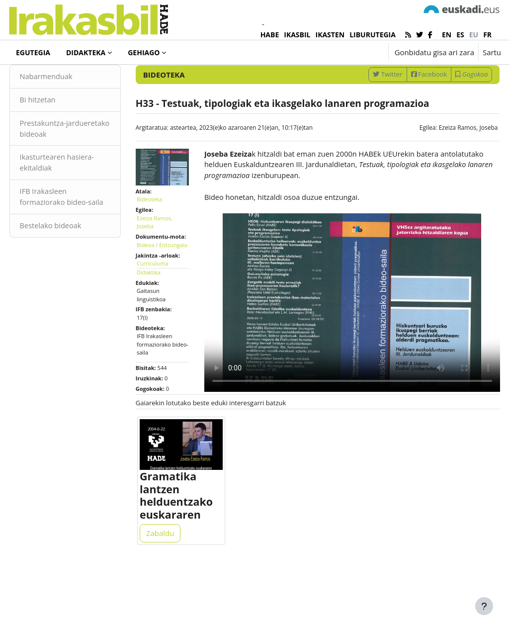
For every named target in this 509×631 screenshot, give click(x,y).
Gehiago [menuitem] (144, 52)
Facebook (410, 105)
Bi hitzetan (56, 132)
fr (487, 34)
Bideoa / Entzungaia (160, 293)
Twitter (369, 105)
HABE (269, 34)
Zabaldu (169, 587)
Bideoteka (41, 79)
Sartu (492, 52)
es (460, 34)
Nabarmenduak (65, 108)
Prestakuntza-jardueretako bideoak (75, 160)
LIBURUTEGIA (372, 34)
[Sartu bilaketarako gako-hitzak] (394, 79)
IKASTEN (330, 34)
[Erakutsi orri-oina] (484, 606)
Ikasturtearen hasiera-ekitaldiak (76, 195)
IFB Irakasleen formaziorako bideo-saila (73, 236)
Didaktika (158, 325)
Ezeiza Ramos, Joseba (449, 159)
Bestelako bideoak (69, 270)
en (446, 34)
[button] (349, 52)
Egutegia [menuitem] (33, 52)
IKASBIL (297, 34)
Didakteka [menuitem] (85, 52)
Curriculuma (161, 316)
